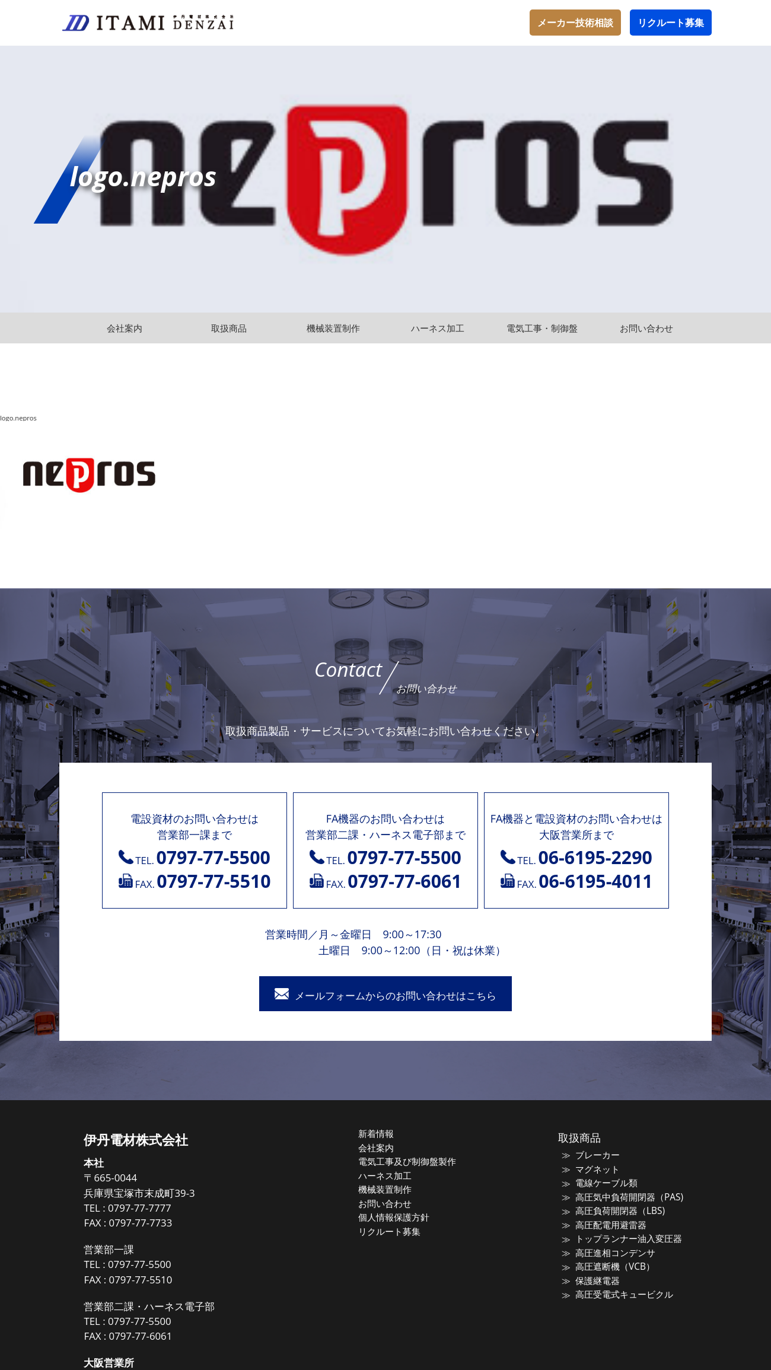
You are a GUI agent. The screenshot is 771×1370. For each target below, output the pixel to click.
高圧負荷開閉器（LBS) (616, 1212)
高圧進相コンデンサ (612, 1254)
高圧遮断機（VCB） (611, 1268)
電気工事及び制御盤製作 (412, 1163)
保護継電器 (594, 1282)
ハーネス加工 (389, 1177)
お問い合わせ (389, 1204)
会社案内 (381, 1149)
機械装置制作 (389, 1191)
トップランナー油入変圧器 (625, 1240)
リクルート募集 (671, 22)
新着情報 (381, 1135)
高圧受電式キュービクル (621, 1296)
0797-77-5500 (148, 1265)
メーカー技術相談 (575, 22)
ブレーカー (594, 1156)
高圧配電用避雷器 (607, 1226)
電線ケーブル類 (603, 1184)
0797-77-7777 (148, 1209)
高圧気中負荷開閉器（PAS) (625, 1198)
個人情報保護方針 (398, 1219)
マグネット (594, 1170)
